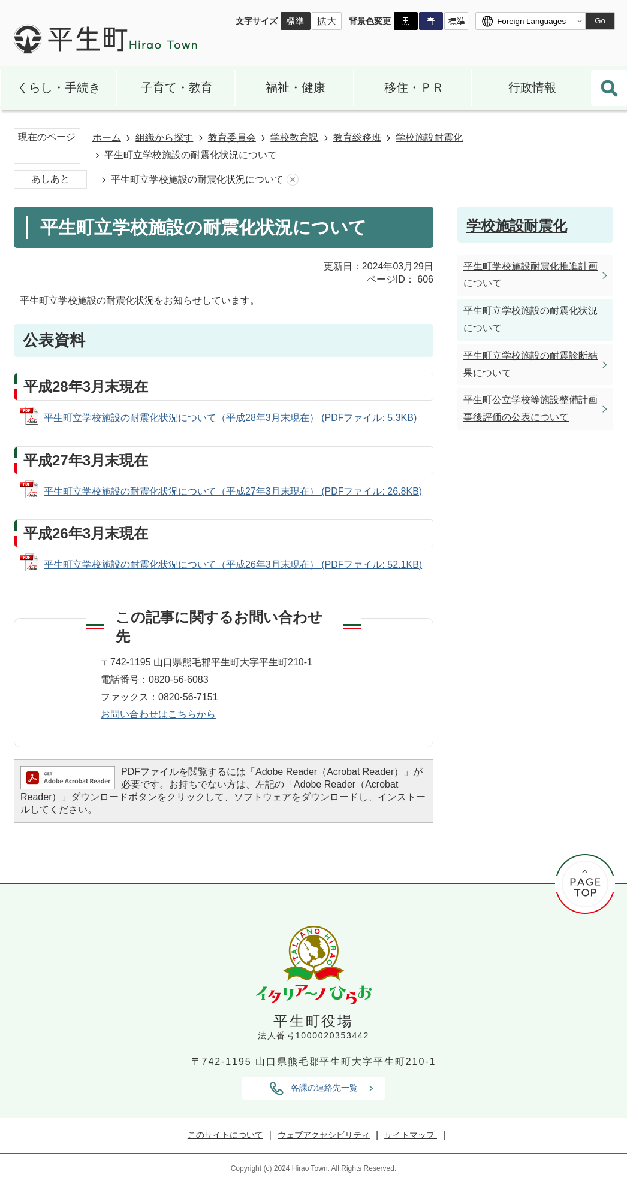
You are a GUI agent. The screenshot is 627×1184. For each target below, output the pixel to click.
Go (600, 20)
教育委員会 (232, 137)
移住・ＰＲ (414, 87)
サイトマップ (410, 1135)
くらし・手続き (59, 87)
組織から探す (164, 137)
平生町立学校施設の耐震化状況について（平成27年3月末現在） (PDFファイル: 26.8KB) (233, 491)
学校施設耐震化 (429, 137)
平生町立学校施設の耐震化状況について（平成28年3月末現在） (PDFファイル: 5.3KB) (230, 418)
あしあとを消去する (293, 180)
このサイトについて (225, 1135)
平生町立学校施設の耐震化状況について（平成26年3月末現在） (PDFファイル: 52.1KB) (233, 564)
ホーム (106, 137)
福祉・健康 (295, 87)
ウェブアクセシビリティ (324, 1135)
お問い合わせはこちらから (158, 714)
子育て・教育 (177, 87)
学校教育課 (294, 137)
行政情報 (532, 87)
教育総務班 (357, 137)
